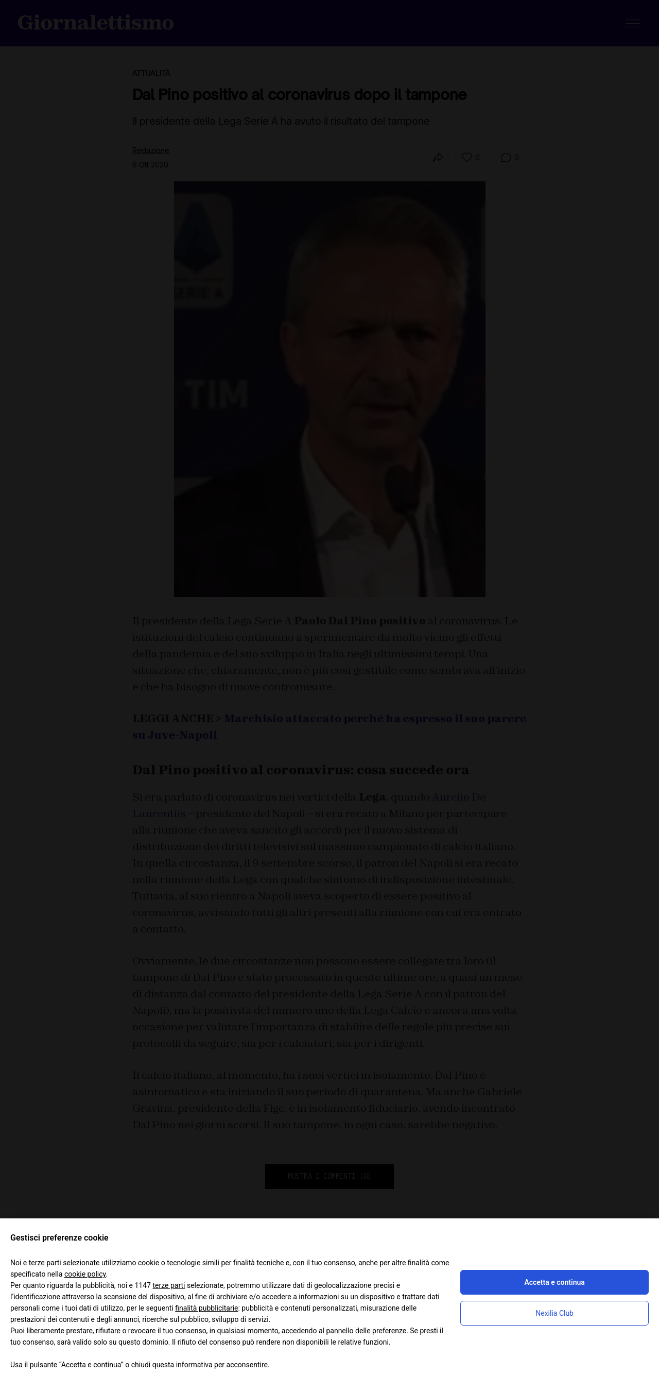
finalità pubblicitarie (206, 1308)
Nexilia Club (554, 1313)
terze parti (168, 1285)
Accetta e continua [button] (554, 1282)
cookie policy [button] (85, 1274)
